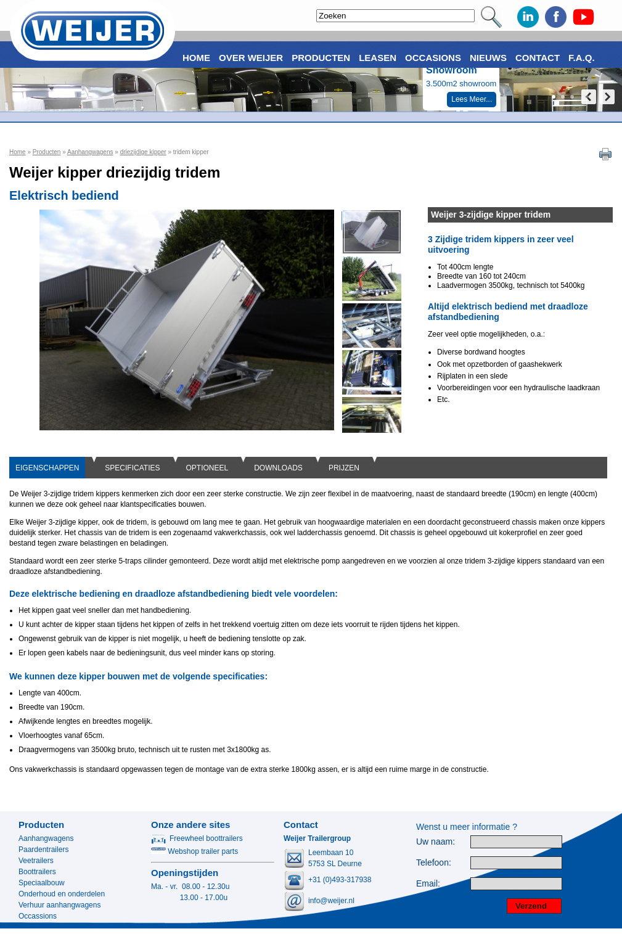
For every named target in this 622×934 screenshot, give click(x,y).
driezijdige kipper (143, 152)
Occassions (37, 916)
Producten (47, 152)
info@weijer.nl (331, 900)
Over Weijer (251, 57)
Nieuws (488, 57)
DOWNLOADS (278, 468)
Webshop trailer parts (194, 851)
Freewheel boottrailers (197, 838)
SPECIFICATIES (132, 468)
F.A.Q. (581, 57)
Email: (428, 883)
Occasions (433, 57)
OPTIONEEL (207, 468)
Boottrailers (37, 871)
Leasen (377, 57)
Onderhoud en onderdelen (61, 894)
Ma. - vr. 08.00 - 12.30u (190, 886)
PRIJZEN (344, 468)
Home (17, 152)
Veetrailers (36, 860)
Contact (537, 57)
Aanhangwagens (90, 152)
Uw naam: (435, 841)
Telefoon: (433, 862)
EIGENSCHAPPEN (47, 468)
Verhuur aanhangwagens (59, 905)
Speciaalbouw (41, 883)
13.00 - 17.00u (189, 897)
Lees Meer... (471, 99)
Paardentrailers (43, 849)
